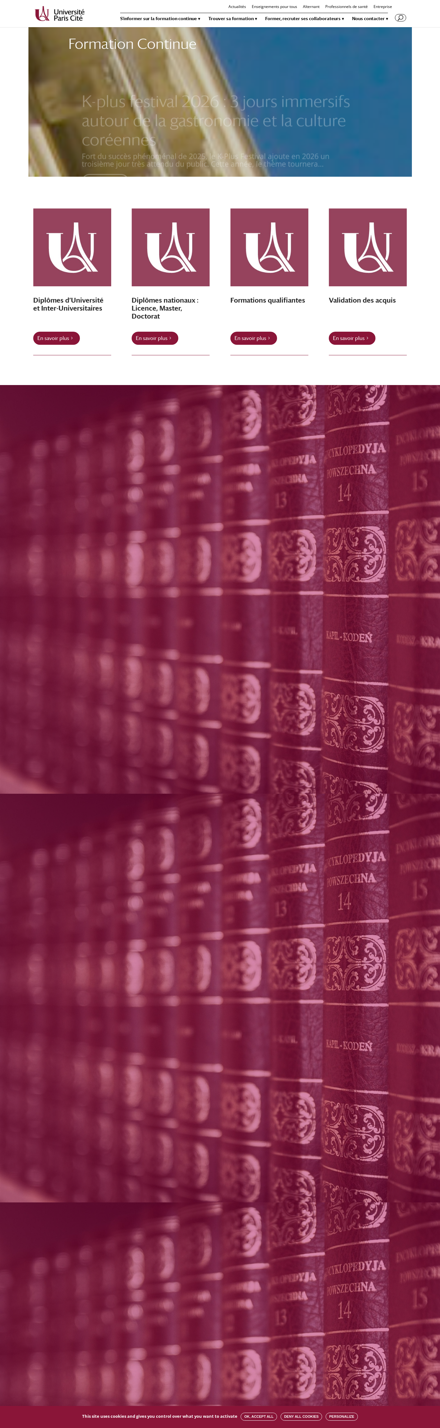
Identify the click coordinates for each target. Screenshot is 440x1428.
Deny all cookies (301, 1416)
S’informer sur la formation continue (158, 18)
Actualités (237, 7)
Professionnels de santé (346, 7)
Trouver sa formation (231, 18)
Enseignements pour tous (274, 7)
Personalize (341, 1416)
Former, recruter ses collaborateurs (303, 18)
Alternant (311, 7)
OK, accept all (258, 1416)
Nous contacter (368, 18)
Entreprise (383, 7)
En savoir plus (53, 338)
